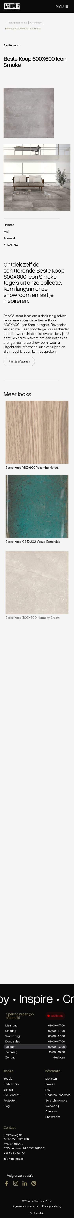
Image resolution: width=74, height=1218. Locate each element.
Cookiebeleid (37, 1213)
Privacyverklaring (52, 1206)
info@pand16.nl (13, 1158)
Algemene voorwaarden (25, 1206)
